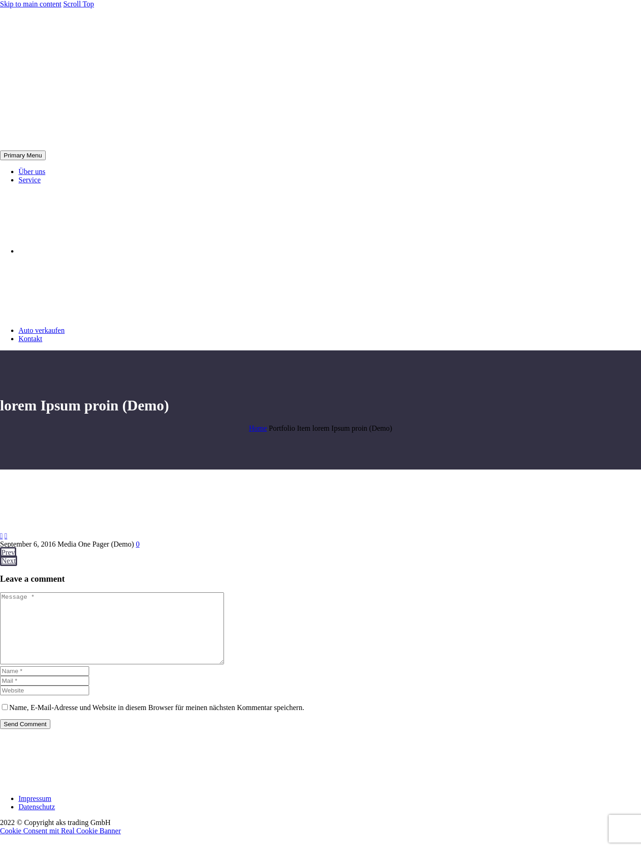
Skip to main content (30, 4)
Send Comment (25, 738)
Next (8, 561)
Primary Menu (23, 155)
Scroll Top (78, 4)
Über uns (31, 171)
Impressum (34, 812)
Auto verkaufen (41, 330)
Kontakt (30, 339)
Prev (8, 552)
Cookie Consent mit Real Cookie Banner (60, 845)
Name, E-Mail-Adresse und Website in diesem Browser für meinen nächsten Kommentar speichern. (156, 721)
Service (29, 180)
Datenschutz (36, 821)
